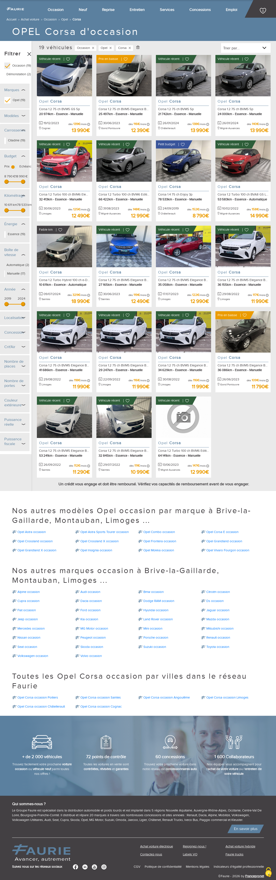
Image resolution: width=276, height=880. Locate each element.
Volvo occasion (91, 645)
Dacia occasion (91, 590)
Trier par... (231, 48)
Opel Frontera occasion (159, 530)
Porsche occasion (155, 627)
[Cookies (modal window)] (268, 872)
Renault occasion (218, 627)
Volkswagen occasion (32, 645)
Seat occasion (27, 636)
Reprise (108, 10)
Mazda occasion (217, 608)
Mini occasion (152, 618)
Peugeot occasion (93, 627)
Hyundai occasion (155, 599)
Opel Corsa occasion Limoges (227, 687)
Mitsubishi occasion (220, 618)
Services (167, 10)
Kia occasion (89, 608)
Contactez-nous (151, 844)
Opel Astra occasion (31, 521)
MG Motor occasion (94, 618)
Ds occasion (215, 590)
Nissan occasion (28, 627)
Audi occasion (90, 581)
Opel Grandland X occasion (36, 539)
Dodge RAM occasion (158, 590)
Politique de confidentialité (163, 856)
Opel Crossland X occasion (99, 530)
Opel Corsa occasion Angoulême (166, 687)
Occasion (56, 10)
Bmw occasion (153, 581)
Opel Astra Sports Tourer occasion (104, 521)
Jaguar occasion (217, 599)
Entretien (137, 10)
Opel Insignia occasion (96, 539)
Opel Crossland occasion (35, 530)
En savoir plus (245, 818)
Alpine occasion (28, 581)
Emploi (231, 10)
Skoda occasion (91, 636)
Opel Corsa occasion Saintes (100, 687)
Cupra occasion (28, 590)
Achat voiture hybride (240, 836)
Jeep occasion (27, 608)
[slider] (6, 182)
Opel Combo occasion (159, 521)
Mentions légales (197, 856)
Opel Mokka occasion (158, 539)
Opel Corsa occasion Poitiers (37, 687)
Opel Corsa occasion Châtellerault (41, 696)
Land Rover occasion (158, 608)
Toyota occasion (217, 636)
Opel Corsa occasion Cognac (101, 696)
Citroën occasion (218, 581)
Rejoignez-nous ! (194, 836)
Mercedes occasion (31, 618)
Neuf (83, 10)
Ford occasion (90, 599)
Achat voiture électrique (156, 836)
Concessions (200, 10)
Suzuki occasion (154, 636)
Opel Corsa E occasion (222, 521)
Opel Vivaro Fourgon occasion (227, 539)
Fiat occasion (26, 599)
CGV (137, 856)
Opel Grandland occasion (224, 530)
